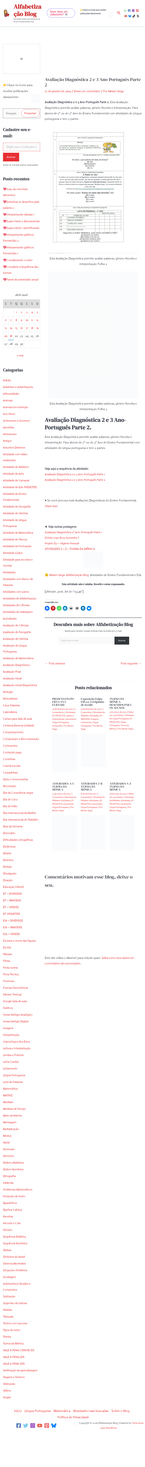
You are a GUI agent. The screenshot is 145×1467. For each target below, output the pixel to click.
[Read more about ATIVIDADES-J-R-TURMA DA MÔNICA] (93, 837)
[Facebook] (129, 10)
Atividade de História (16, 532)
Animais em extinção (16, 425)
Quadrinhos (10, 1233)
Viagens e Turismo (14, 1407)
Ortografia (9, 1206)
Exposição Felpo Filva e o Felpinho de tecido (92, 707)
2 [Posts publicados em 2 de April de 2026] (21, 330)
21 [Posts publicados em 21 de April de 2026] (11, 354)
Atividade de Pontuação (18, 564)
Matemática (10, 1119)
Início (15, 1441)
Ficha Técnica (11, 1005)
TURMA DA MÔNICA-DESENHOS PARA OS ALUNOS (121, 708)
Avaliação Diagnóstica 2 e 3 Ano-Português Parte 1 (76, 474)
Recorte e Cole (12, 1253)
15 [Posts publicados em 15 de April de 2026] (16, 346)
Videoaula (9, 1414)
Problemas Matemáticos (18, 1220)
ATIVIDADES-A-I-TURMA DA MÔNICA (63, 792)
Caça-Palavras (12, 724)
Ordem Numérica (14, 1200)
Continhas (9, 783)
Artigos (7, 459)
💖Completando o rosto (18, 272)
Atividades (9, 591)
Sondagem (10, 1307)
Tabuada (8, 1347)
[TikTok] (133, 16)
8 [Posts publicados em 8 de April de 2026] (16, 338)
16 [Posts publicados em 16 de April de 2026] (21, 346)
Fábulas (8, 984)
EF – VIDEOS (11, 937)
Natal (6, 1173)
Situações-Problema (15, 1300)
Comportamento (13, 750)
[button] (61, 13)
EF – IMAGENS (12, 931)
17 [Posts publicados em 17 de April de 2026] (27, 346)
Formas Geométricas (16, 1018)
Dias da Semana (13, 857)
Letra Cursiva (11, 1092)
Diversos (8, 890)
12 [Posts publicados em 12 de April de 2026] (37, 338)
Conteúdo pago (13, 777)
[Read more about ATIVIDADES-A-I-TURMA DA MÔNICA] (64, 839)
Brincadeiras (10, 717)
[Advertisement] (93, 54)
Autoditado (10, 637)
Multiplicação (11, 1159)
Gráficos (8, 1038)
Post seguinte (131, 669)
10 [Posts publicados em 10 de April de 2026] (26, 338)
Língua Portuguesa (15, 1105)
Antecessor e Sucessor (17, 439)
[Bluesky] (129, 16)
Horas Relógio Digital (16, 1052)
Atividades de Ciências (17, 623)
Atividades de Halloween (18, 630)
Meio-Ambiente (13, 1146)
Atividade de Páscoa (15, 558)
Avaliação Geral (12, 697)
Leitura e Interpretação (17, 1079)
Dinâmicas (9, 877)
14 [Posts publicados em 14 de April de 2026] (11, 346)
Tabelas (7, 1340)
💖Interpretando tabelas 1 (19, 215)
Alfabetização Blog (27, 10)
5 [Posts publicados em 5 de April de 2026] (37, 330)
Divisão (7, 897)
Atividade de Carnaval (17, 499)
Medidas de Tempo (15, 1139)
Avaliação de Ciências (16, 644)
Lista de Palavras (13, 1112)
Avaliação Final (12, 690)
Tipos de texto (12, 1360)
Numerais (9, 1179)
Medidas (8, 1132)
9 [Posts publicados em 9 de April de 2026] (21, 338)
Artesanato (10, 452)
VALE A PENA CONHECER (19, 1380)
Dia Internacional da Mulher (20, 837)
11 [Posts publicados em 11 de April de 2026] (32, 338)
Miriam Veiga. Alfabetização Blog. (72, 575)
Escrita (7, 978)
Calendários (10, 730)
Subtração (9, 1327)
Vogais (7, 1427)
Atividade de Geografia (17, 525)
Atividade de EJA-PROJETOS (21, 505)
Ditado (7, 883)
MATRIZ (8, 1126)
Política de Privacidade (73, 1447)
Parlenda (8, 1213)
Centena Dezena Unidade (19, 744)
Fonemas (9, 1011)
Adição (7, 399)
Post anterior (55, 669)
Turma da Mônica (14, 1374)
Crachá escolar (12, 790)
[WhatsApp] (125, 10)
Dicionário (9, 863)
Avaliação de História (16, 657)
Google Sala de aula (15, 1031)
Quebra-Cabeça (13, 1240)
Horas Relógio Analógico (18, 1045)
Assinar (11, 157)
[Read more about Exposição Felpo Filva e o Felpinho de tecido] (93, 756)
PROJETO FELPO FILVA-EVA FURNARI (63, 707)
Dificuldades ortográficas (19, 870)
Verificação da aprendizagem (21, 1401)
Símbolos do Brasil (14, 1287)
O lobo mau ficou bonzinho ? (63, 538)
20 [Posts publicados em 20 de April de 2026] (5, 354)
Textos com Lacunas (16, 1354)
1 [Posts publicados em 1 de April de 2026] (16, 330)
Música (7, 1166)
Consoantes (10, 770)
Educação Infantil (14, 917)
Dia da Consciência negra (19, 817)
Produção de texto (14, 1226)
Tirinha (7, 1367)
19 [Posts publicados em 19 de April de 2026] (37, 346)
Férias (6, 991)
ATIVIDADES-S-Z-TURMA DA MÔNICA (121, 792)
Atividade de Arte (14, 492)
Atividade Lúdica (13, 571)
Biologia (8, 710)
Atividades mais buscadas (92, 1441)
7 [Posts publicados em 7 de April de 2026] (11, 338)
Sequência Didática (15, 1267)
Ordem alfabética (14, 1193)
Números (9, 1186)
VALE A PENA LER (14, 1387)
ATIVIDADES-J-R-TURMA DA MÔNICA (92, 792)
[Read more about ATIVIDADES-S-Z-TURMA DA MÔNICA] (122, 838)
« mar (20, 374)
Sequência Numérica (16, 1274)
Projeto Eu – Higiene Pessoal (63, 543)
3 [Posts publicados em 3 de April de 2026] (27, 330)
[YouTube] (125, 16)
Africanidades (11, 412)
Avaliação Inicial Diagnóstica (20, 703)
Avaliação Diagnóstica (17, 683)
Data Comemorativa (16, 804)
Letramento (10, 1099)
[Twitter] (25, 1456)
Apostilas (8, 446)
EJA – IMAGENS (13, 957)
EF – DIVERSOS (13, 924)
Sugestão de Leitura (15, 1333)
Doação (8, 910)
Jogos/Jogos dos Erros (17, 1072)
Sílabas (7, 1280)
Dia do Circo (10, 824)
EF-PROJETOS (12, 944)
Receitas (8, 1247)
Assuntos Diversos (14, 466)
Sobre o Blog (123, 1441)
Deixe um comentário (87, 91)
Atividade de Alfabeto (16, 485)
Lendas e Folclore (14, 1085)
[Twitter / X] (137, 16)
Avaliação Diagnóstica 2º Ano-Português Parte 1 (75, 532)
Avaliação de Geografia (17, 650)
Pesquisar (30, 113)
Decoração (10, 810)
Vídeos (7, 1421)
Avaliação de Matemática (19, 677)
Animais (8, 419)
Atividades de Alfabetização (20, 617)
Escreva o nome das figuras (20, 971)
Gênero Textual (12, 1025)
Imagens (8, 1058)
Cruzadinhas (11, 797)
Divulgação (10, 904)
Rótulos (8, 1260)
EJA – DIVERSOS (13, 951)
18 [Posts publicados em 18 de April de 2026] (32, 346)
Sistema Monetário (15, 1294)
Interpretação (11, 1065)
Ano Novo (9, 432)
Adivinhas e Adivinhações (19, 405)
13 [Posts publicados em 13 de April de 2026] (5, 346)
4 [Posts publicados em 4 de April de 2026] (32, 330)
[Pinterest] (137, 10)
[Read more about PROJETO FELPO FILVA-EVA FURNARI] (64, 758)
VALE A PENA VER (14, 1394)
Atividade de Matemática (19, 551)
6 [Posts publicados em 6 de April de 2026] (6, 338)
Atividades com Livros (17, 610)
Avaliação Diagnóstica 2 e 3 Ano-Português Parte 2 (77, 480)
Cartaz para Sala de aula (18, 737)
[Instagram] (133, 10)
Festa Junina (11, 998)
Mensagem (10, 1153)
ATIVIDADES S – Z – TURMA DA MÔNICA (71, 549)
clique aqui (51, 506)
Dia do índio (10, 830)
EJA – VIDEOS (12, 964)
